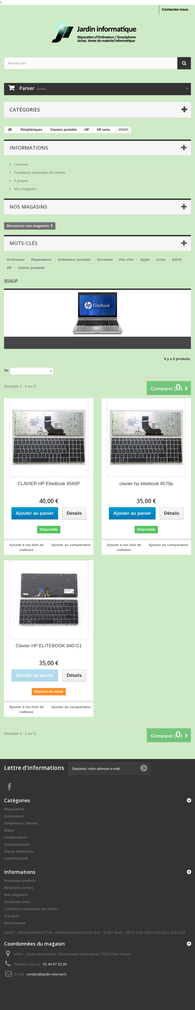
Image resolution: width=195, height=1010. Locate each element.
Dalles (9, 830)
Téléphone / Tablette (21, 823)
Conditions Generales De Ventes (39, 173)
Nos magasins (24, 189)
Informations (29, 147)
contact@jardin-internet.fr (47, 974)
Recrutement (15, 923)
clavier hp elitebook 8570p (146, 483)
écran (161, 260)
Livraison (20, 164)
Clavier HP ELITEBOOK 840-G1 (49, 645)
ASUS (177, 260)
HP (9, 268)
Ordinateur (16, 260)
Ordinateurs (14, 816)
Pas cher (126, 260)
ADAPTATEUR (16, 859)
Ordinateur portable (74, 260)
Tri (6, 370)
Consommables (17, 844)
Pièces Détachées (19, 852)
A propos (20, 181)
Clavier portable (31, 268)
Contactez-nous (175, 9)
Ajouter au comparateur (71, 545)
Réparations (41, 260)
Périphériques (16, 837)
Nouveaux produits (20, 881)
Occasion (105, 260)
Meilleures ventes (18, 888)
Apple (145, 260)
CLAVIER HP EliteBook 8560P (49, 483)
